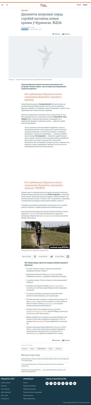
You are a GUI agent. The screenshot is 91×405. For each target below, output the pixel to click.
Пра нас (25, 382)
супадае (33, 301)
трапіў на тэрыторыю (56, 286)
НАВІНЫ (85, 5)
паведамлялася (48, 303)
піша (64, 115)
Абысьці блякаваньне (29, 386)
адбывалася (57, 327)
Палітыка (24, 10)
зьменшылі (40, 321)
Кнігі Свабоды (5, 389)
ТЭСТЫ (79, 5)
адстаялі (36, 333)
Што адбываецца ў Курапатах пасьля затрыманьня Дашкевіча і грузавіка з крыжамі (43, 97)
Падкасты (4, 386)
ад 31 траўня (51, 274)
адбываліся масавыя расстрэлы (36, 311)
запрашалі (32, 214)
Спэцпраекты (5, 398)
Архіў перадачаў (6, 392)
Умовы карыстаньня (29, 398)
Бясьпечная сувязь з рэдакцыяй (32, 392)
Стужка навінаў (5, 382)
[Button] (56, 34)
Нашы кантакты (28, 395)
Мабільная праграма (29, 389)
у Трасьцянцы (46, 216)
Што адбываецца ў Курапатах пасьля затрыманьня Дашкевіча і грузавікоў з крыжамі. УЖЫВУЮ (44, 185)
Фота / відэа (4, 395)
